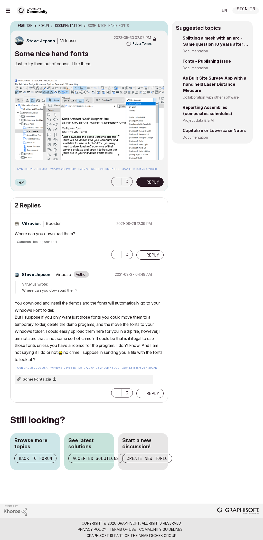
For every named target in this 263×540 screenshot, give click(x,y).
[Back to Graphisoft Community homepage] (34, 10)
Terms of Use (123, 529)
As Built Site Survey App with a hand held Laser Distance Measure (214, 84)
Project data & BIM (198, 120)
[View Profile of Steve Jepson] (40, 40)
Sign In (246, 9)
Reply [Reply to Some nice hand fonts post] (152, 182)
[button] (89, 119)
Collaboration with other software (211, 97)
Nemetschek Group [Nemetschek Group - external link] (157, 535)
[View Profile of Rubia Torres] (142, 43)
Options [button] (160, 26)
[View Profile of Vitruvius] (31, 223)
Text (20, 182)
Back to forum (35, 458)
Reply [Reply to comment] (152, 255)
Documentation (195, 51)
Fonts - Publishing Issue (207, 61)
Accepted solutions (96, 458)
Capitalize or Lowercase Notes (214, 130)
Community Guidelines (161, 529)
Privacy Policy (92, 529)
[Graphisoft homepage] (238, 511)
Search (208, 10)
